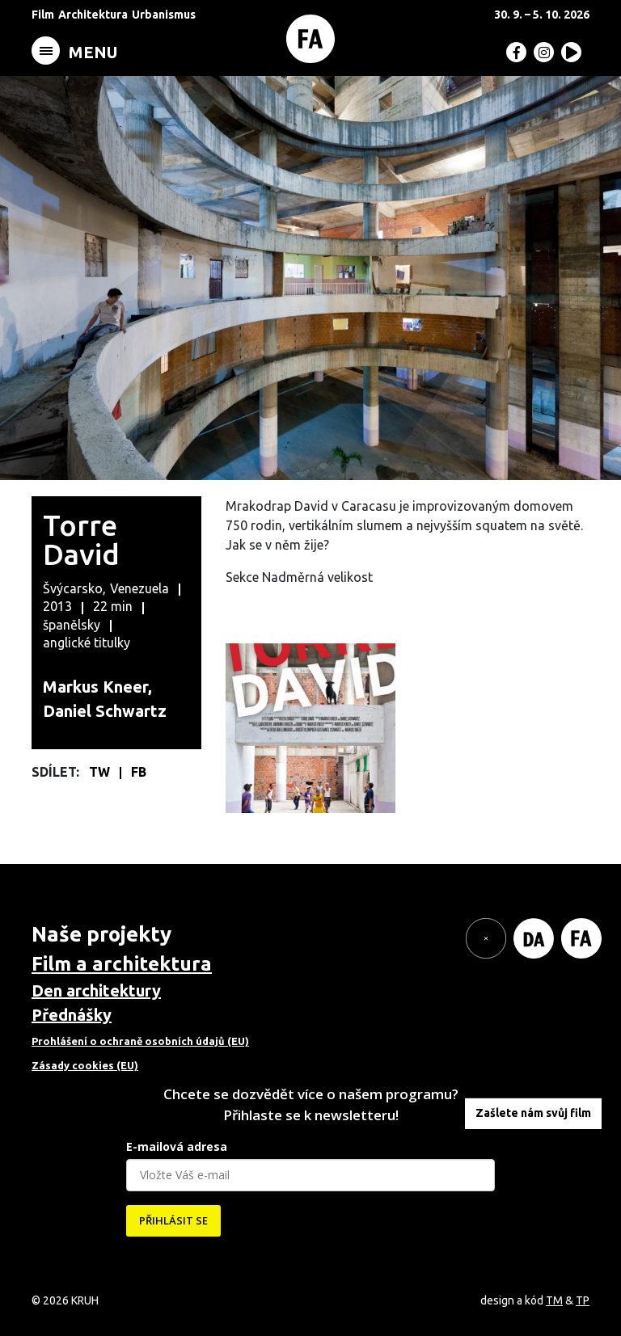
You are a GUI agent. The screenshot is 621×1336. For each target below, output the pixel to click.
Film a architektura (122, 964)
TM (554, 1300)
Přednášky (72, 1014)
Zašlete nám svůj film (533, 1112)
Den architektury (96, 990)
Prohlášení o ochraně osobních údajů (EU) (140, 1041)
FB (138, 772)
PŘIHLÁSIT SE (173, 1220)
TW (101, 772)
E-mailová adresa (176, 1146)
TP (582, 1300)
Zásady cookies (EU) (85, 1065)
